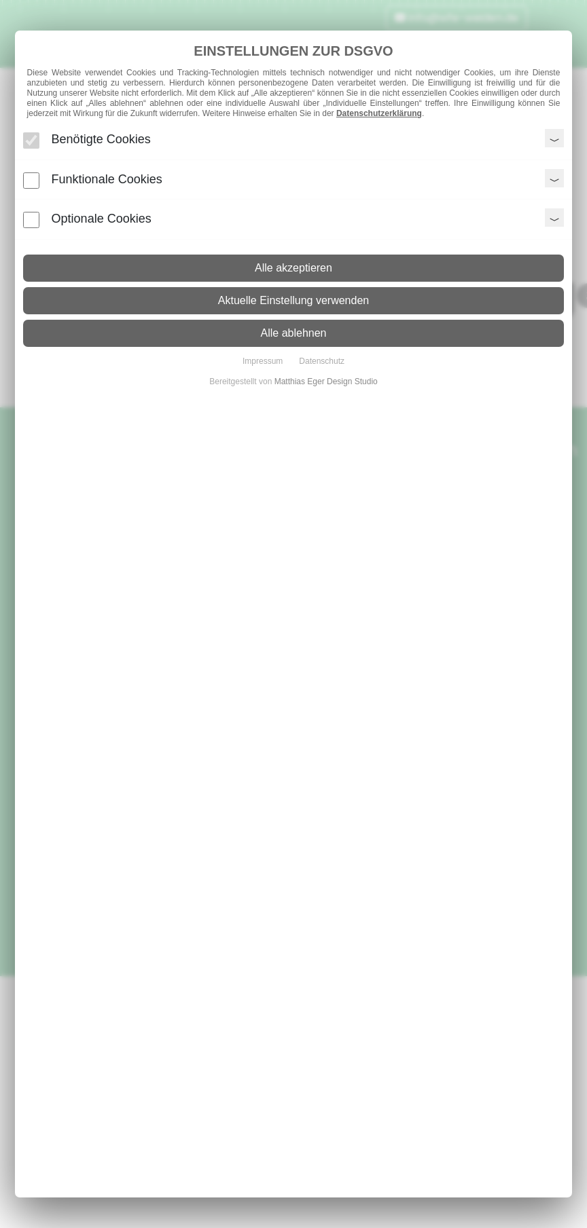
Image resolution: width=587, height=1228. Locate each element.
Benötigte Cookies (101, 139)
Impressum (263, 361)
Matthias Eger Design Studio (326, 381)
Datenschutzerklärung (379, 113)
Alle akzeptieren (293, 268)
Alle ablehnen (294, 333)
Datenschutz (321, 361)
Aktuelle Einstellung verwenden (293, 300)
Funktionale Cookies (107, 179)
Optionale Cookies (102, 218)
